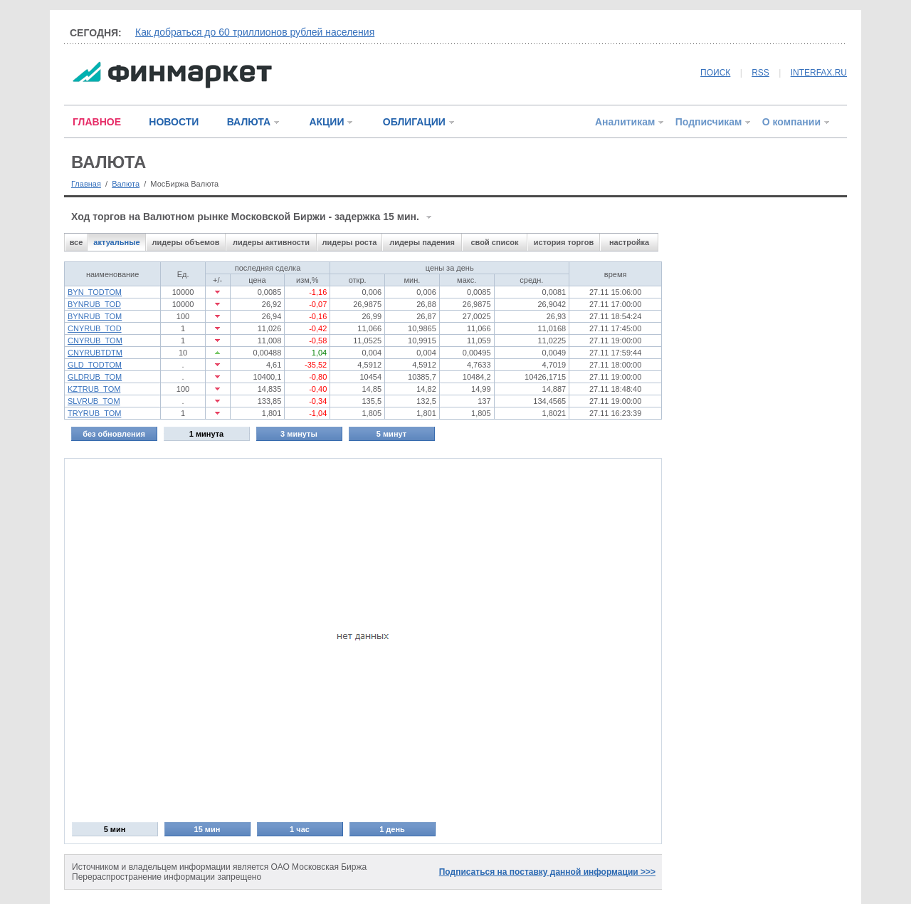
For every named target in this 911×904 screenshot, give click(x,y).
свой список (494, 242)
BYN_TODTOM (95, 292)
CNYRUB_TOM (95, 340)
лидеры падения (422, 242)
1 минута (206, 434)
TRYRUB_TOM (94, 413)
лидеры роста (349, 242)
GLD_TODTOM (95, 364)
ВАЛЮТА (248, 122)
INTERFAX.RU (819, 73)
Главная (86, 184)
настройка (629, 242)
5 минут (391, 434)
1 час (300, 829)
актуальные (116, 242)
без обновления (114, 434)
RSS (760, 73)
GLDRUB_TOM (95, 377)
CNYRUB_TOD (95, 328)
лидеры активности (271, 242)
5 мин (115, 829)
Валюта (125, 184)
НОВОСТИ (174, 122)
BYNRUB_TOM (95, 316)
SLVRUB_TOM (94, 401)
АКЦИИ (326, 122)
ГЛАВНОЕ (97, 122)
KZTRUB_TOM (94, 389)
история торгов (564, 242)
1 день (392, 829)
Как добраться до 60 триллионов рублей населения (254, 32)
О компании (791, 122)
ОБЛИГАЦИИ (414, 122)
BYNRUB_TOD (94, 304)
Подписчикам (708, 122)
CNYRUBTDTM (95, 352)
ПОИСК (715, 73)
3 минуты (298, 434)
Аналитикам (625, 122)
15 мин (207, 829)
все (76, 242)
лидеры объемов (186, 242)
